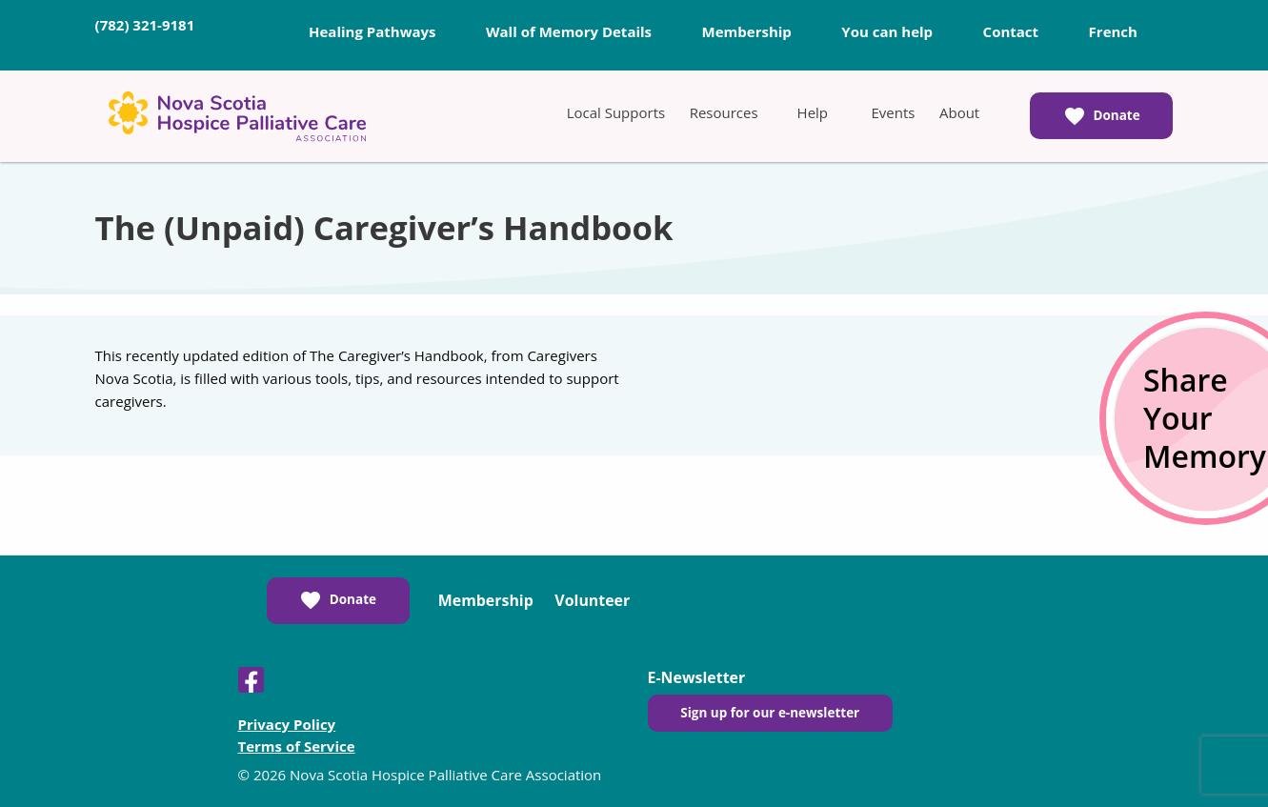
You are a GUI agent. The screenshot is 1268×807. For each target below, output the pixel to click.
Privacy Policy (287, 724)
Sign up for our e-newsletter (769, 712)
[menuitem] (616, 112)
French (1113, 31)
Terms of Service (296, 746)
